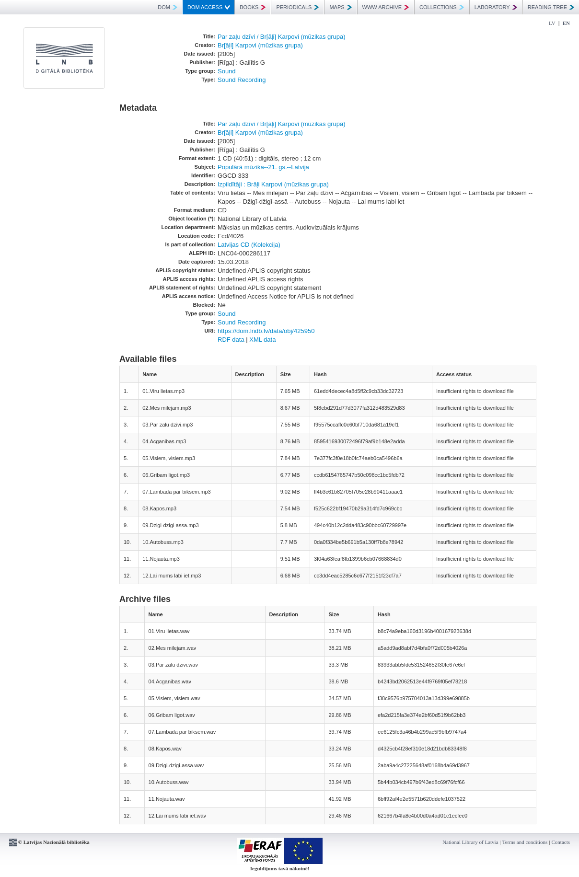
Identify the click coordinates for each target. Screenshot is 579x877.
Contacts (561, 842)
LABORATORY (496, 7)
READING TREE (551, 7)
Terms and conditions (525, 842)
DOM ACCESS (208, 7)
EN (566, 23)
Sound (227, 71)
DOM (167, 7)
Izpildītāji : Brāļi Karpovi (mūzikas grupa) (273, 184)
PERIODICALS (297, 7)
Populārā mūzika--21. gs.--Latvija (263, 167)
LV (552, 23)
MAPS (340, 7)
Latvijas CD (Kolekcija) (249, 244)
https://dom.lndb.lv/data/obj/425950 (266, 331)
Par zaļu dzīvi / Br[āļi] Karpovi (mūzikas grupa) (282, 36)
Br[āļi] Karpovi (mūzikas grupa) (260, 45)
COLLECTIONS (441, 7)
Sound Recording (242, 79)
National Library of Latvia (470, 842)
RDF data (231, 339)
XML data (262, 339)
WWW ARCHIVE (385, 7)
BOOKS (253, 7)
